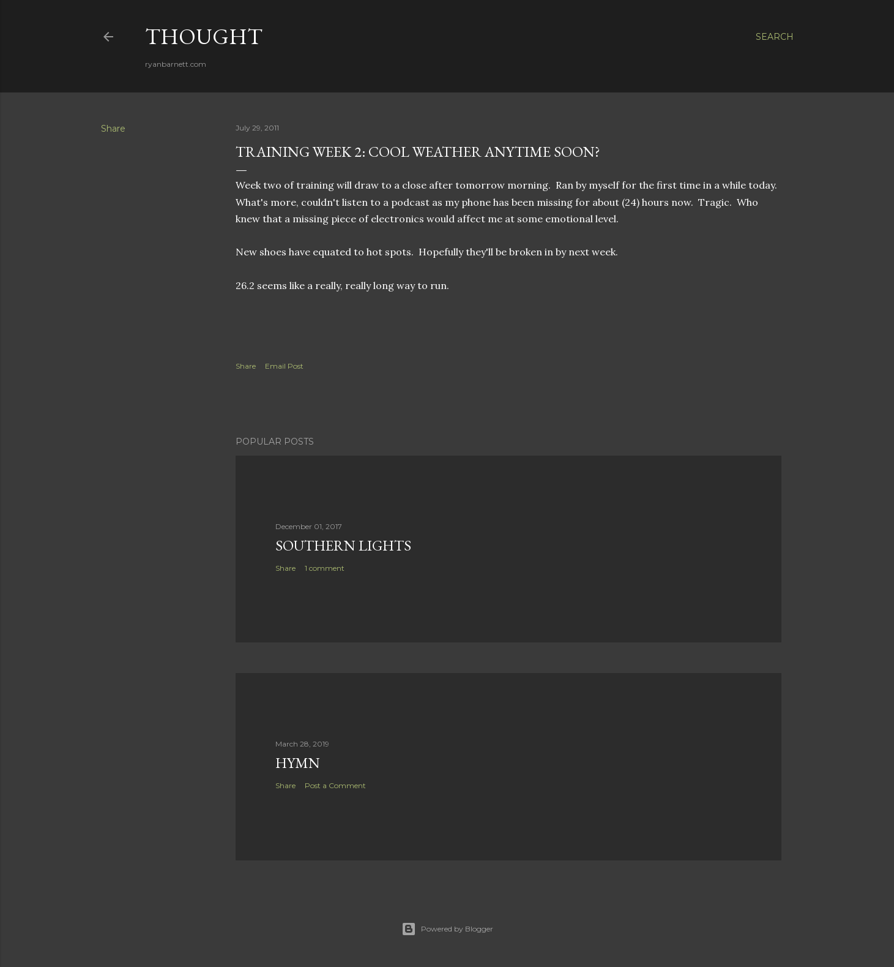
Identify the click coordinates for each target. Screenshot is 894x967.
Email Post (284, 366)
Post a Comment (335, 785)
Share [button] (113, 128)
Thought (204, 36)
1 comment (325, 568)
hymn (297, 762)
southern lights (343, 545)
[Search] (775, 36)
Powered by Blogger (447, 929)
